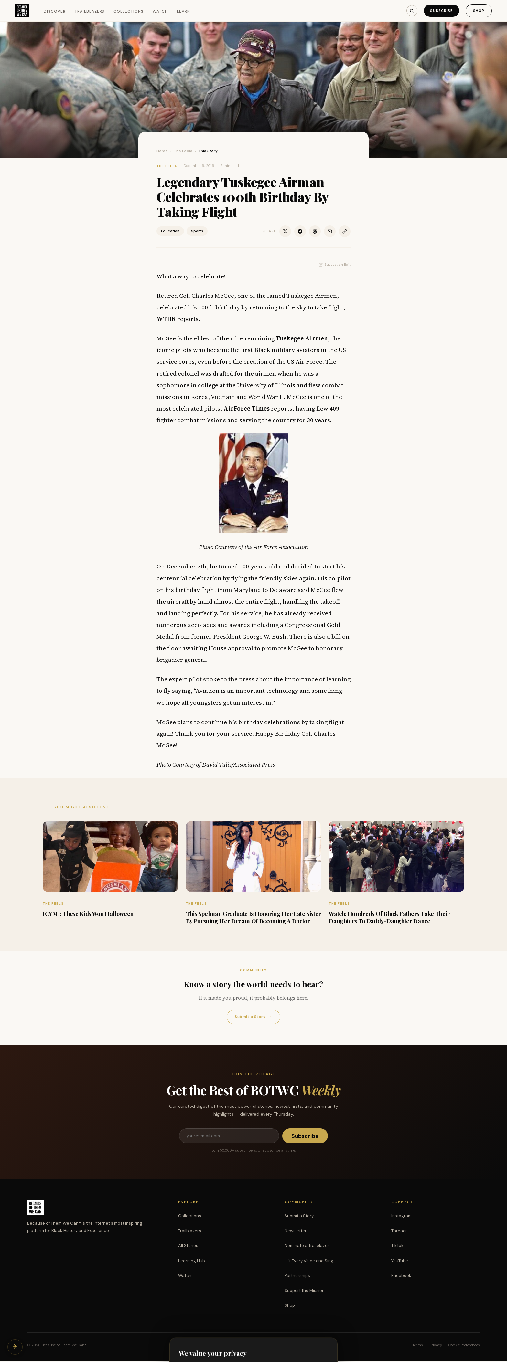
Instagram (401, 1216)
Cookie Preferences (464, 1345)
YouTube (399, 1261)
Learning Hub (191, 1261)
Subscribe (440, 10)
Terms (417, 1345)
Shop (478, 10)
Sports (197, 231)
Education (170, 231)
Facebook (401, 1276)
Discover (55, 11)
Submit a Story (253, 1017)
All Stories (188, 1246)
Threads (399, 1231)
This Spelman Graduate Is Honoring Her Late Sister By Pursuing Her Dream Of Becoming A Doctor (253, 917)
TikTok (397, 1246)
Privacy (435, 1345)
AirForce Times (246, 408)
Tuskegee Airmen (302, 338)
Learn (183, 11)
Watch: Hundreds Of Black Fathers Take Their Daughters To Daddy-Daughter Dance (389, 917)
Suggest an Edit (335, 264)
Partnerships (297, 1276)
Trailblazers (90, 11)
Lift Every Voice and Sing (309, 1261)
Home (162, 150)
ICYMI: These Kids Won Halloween (88, 914)
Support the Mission (305, 1291)
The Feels (183, 150)
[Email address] (229, 1136)
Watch (160, 11)
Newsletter (296, 1231)
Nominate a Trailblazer (307, 1246)
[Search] (410, 10)
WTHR (166, 319)
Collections (129, 11)
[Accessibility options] (15, 1346)
